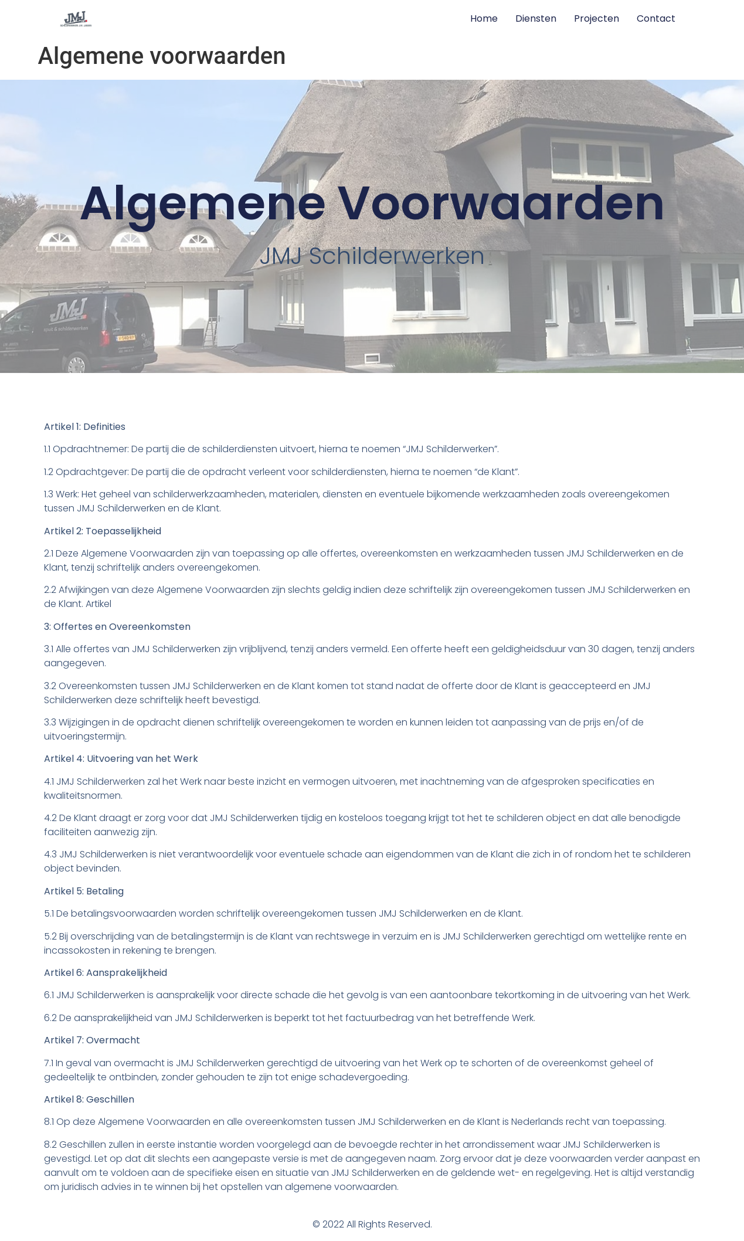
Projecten (596, 18)
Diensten (535, 18)
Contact (656, 18)
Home (484, 18)
